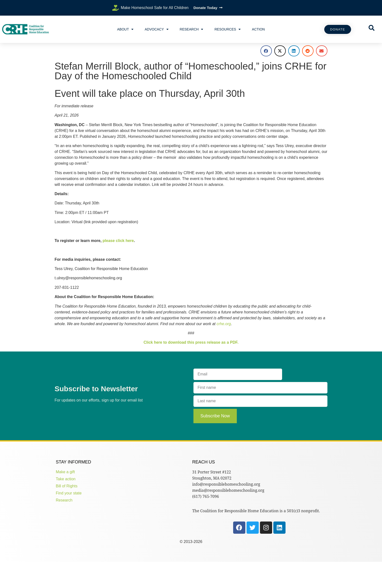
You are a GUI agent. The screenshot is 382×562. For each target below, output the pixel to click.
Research (191, 29)
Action (258, 29)
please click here (118, 241)
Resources (227, 29)
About (125, 29)
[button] (266, 50)
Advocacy (157, 29)
